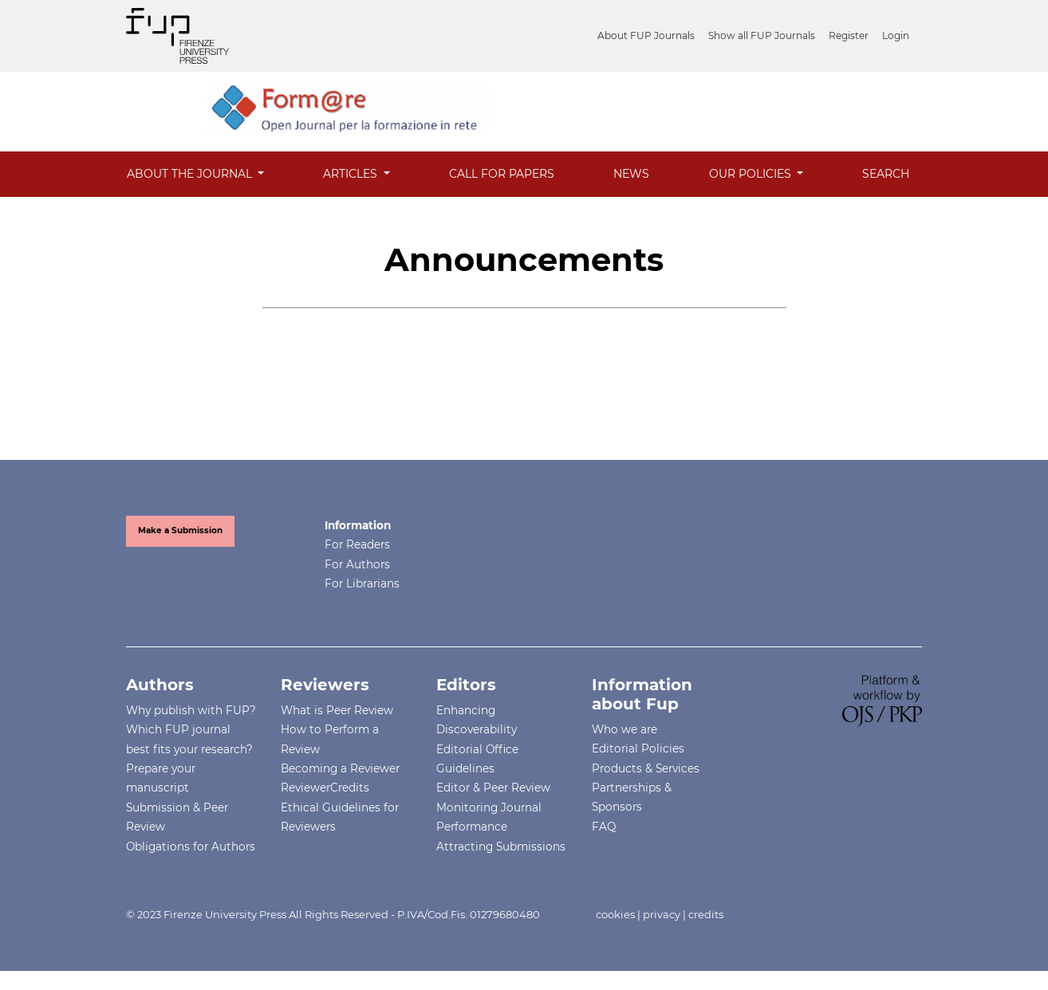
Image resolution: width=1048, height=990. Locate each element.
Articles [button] (351, 174)
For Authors (357, 564)
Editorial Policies (638, 748)
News (631, 174)
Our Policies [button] (751, 174)
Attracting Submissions (500, 846)
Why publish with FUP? (191, 710)
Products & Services (645, 768)
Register (849, 35)
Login (895, 35)
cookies (615, 914)
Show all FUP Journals (761, 35)
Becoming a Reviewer (340, 768)
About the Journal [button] (191, 174)
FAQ (604, 826)
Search (885, 174)
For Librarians (362, 583)
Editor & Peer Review (493, 787)
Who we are (624, 729)
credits (705, 914)
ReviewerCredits (325, 787)
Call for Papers (501, 174)
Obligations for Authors (190, 846)
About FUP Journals (646, 35)
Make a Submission (180, 530)
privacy (661, 914)
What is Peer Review (337, 710)
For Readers (357, 544)
